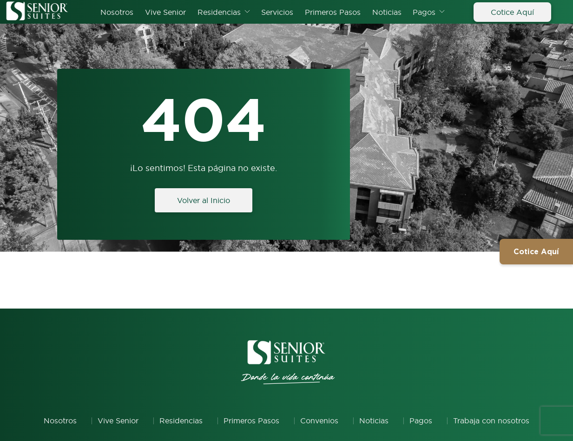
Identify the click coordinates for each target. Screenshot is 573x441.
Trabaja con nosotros (491, 420)
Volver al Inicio (203, 200)
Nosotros (116, 12)
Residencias (219, 12)
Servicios (277, 12)
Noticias (387, 12)
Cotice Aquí (512, 12)
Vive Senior (165, 12)
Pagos (424, 12)
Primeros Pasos (333, 12)
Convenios (319, 420)
